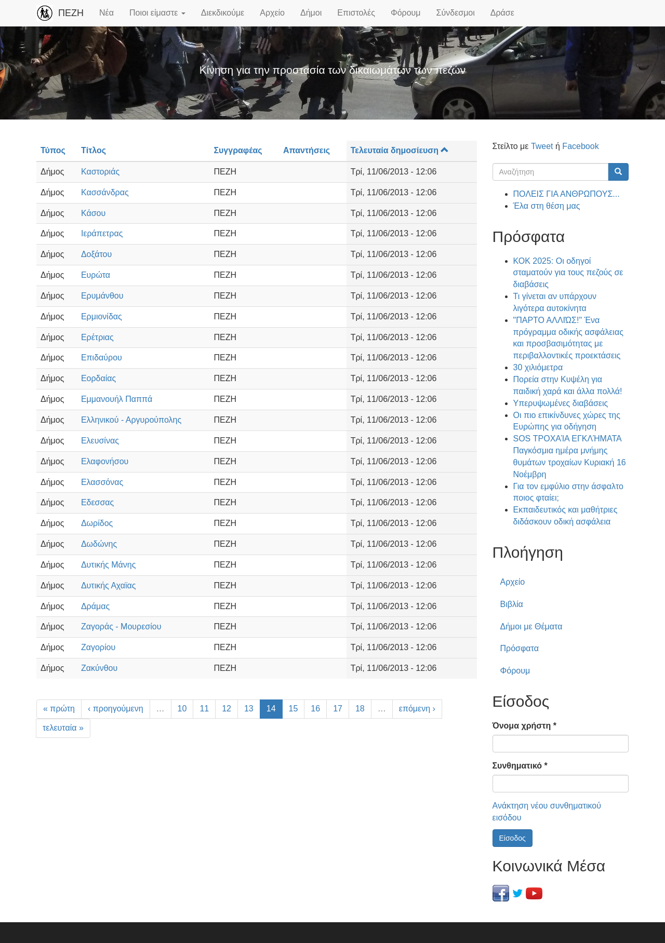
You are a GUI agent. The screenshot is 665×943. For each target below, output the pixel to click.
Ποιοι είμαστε (157, 12)
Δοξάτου (96, 254)
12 (226, 708)
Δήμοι (311, 12)
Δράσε (502, 12)
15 (293, 708)
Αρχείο (272, 12)
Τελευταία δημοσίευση (400, 150)
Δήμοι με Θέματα (531, 626)
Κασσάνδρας (105, 192)
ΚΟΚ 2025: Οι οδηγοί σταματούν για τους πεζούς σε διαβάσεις (568, 273)
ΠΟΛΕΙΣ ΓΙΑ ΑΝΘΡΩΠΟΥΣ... (566, 194)
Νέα (106, 12)
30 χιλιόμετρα (538, 367)
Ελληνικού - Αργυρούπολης (131, 419)
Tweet (542, 146)
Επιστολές (356, 12)
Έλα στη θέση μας (546, 205)
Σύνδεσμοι (455, 12)
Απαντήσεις (306, 150)
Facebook (580, 146)
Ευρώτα (95, 275)
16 (315, 708)
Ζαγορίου (98, 647)
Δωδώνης (99, 544)
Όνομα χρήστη (524, 725)
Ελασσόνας (102, 482)
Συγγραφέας (238, 150)
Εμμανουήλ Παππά (116, 399)
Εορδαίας (98, 378)
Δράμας (95, 606)
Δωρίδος (97, 523)
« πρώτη (59, 708)
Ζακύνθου (99, 668)
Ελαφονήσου (104, 461)
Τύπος (53, 150)
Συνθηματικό (520, 765)
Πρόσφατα (519, 648)
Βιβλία (511, 604)
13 (249, 708)
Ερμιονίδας (101, 316)
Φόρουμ (406, 12)
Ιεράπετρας (102, 233)
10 (182, 708)
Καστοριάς (100, 171)
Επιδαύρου (101, 357)
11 (204, 708)
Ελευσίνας (100, 440)
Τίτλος (93, 150)
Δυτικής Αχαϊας (108, 585)
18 (360, 708)
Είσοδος (512, 838)
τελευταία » (63, 727)
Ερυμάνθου (102, 295)
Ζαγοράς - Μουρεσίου (121, 626)
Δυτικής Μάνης (108, 564)
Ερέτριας (97, 337)
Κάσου (93, 213)
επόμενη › (417, 708)
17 (337, 708)
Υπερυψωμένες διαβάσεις (560, 403)
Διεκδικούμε (222, 12)
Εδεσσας (97, 502)
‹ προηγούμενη (115, 708)
